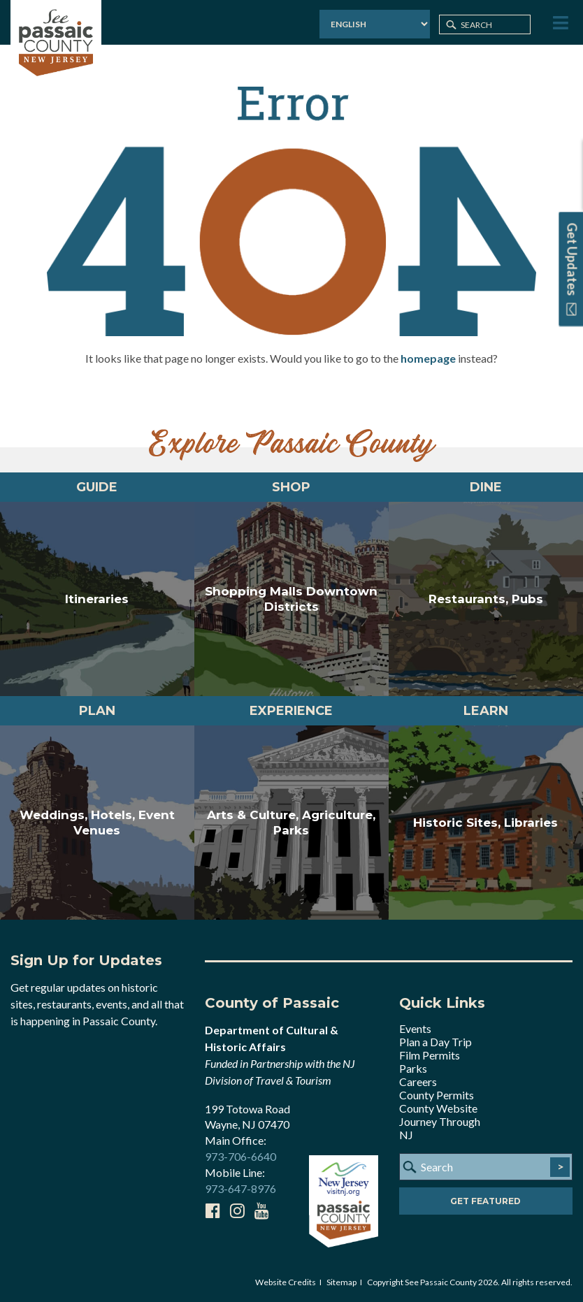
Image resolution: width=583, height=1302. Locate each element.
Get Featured (485, 1201)
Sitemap (341, 1282)
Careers (418, 1081)
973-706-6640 (240, 1156)
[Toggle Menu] (559, 23)
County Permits (436, 1094)
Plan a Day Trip (435, 1041)
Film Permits (429, 1055)
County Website (438, 1108)
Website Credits (285, 1282)
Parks (413, 1068)
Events (415, 1028)
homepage (428, 358)
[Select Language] (374, 24)
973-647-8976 (240, 1188)
